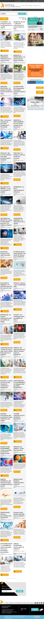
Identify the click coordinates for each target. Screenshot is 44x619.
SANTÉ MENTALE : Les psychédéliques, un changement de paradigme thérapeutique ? (19, 384)
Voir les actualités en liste (23, 19)
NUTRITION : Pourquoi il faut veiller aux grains (5, 253)
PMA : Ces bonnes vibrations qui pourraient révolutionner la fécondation (5, 123)
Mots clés (3, 13)
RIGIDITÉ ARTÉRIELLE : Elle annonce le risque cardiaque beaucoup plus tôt (6, 483)
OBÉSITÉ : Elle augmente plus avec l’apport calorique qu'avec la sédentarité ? (19, 351)
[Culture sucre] (35, 61)
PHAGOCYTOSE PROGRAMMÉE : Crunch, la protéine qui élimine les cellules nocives (5, 450)
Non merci (37, 616)
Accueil (2, 9)
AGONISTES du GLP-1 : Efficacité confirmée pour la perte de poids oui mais (20, 25)
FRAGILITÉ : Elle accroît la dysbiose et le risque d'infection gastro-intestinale (5, 156)
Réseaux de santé (36, 5)
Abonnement (30, 5)
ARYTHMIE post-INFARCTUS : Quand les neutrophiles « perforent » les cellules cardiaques (6, 222)
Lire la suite (5, 50)
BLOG (40, 5)
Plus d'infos (9, 618)
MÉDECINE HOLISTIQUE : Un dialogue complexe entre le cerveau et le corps (6, 90)
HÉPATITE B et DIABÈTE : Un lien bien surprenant (19, 448)
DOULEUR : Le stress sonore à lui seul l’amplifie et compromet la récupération (6, 384)
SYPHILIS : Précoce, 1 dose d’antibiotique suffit (20, 284)
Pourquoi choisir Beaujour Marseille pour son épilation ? (19, 514)
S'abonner (19, 591)
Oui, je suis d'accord (29, 616)
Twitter (37, 602)
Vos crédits (40, 87)
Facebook (35, 602)
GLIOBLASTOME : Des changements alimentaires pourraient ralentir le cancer (19, 90)
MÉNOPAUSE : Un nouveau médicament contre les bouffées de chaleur (6, 318)
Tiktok (41, 602)
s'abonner (35, 609)
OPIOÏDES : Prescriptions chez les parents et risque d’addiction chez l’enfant (6, 417)
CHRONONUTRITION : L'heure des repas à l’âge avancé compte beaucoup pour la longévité (6, 351)
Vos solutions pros (39, 92)
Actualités (22, 5)
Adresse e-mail (5, 589)
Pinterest (39, 602)
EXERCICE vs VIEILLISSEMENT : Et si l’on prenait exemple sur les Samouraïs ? (19, 123)
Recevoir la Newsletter (35, 80)
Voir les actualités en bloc (25, 19)
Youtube (43, 602)
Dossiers (26, 5)
